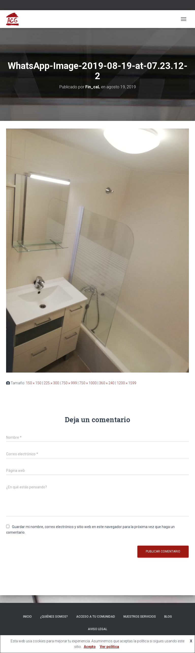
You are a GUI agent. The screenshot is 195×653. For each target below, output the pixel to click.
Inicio (27, 616)
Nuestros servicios (139, 616)
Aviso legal (97, 629)
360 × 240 (107, 383)
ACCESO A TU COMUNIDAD (95, 616)
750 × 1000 (88, 383)
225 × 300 (51, 383)
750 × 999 (69, 383)
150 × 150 (33, 383)
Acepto (90, 647)
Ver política (109, 647)
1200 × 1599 (126, 383)
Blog (168, 616)
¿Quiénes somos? (54, 616)
